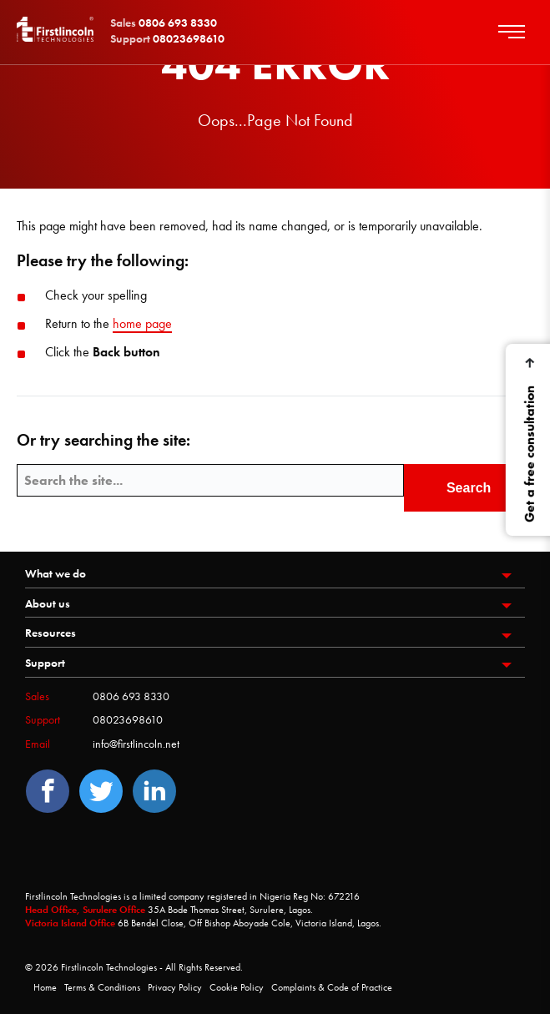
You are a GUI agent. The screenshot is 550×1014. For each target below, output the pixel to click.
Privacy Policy (175, 987)
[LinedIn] (154, 791)
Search (469, 488)
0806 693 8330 (131, 696)
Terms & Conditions (102, 987)
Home (45, 987)
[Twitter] (101, 791)
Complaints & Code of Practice (331, 987)
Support (45, 662)
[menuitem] (275, 576)
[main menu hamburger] (518, 32)
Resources (50, 632)
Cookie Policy (236, 987)
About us (47, 603)
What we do (55, 573)
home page (142, 323)
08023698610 (128, 719)
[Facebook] (47, 791)
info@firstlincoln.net (136, 743)
